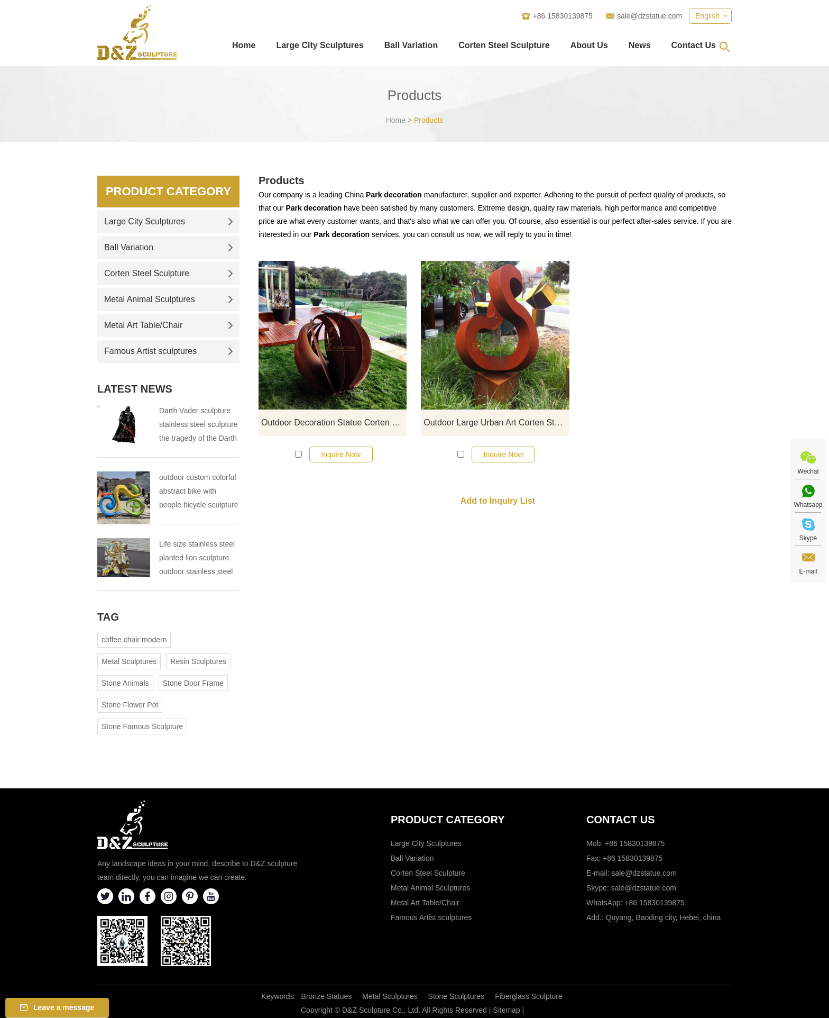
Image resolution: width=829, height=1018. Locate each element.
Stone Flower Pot (130, 705)
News (640, 45)
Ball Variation (411, 45)
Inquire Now (341, 454)
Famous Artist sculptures (168, 351)
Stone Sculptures (456, 996)
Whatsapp (808, 504)
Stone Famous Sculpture (142, 726)
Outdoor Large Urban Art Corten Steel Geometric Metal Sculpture (496, 422)
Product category (448, 819)
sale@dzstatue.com (649, 16)
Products (428, 120)
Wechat (807, 471)
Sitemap (506, 1010)
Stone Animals (125, 683)
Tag (108, 617)
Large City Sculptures (319, 45)
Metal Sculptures (129, 661)
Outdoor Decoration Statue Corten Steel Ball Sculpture (334, 422)
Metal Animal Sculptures (168, 299)
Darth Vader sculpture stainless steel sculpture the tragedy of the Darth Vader (198, 425)
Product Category (168, 191)
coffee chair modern (134, 639)
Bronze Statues (326, 996)
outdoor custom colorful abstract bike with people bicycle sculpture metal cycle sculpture (198, 492)
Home (243, 45)
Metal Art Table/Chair (168, 325)
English (707, 16)
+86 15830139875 (654, 902)
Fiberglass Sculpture (529, 996)
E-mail (808, 571)
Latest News (134, 389)
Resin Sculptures (198, 661)
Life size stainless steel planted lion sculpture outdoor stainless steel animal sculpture (197, 559)
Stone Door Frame (193, 683)
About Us (589, 45)
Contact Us (693, 45)
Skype (808, 538)
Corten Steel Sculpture (503, 45)
